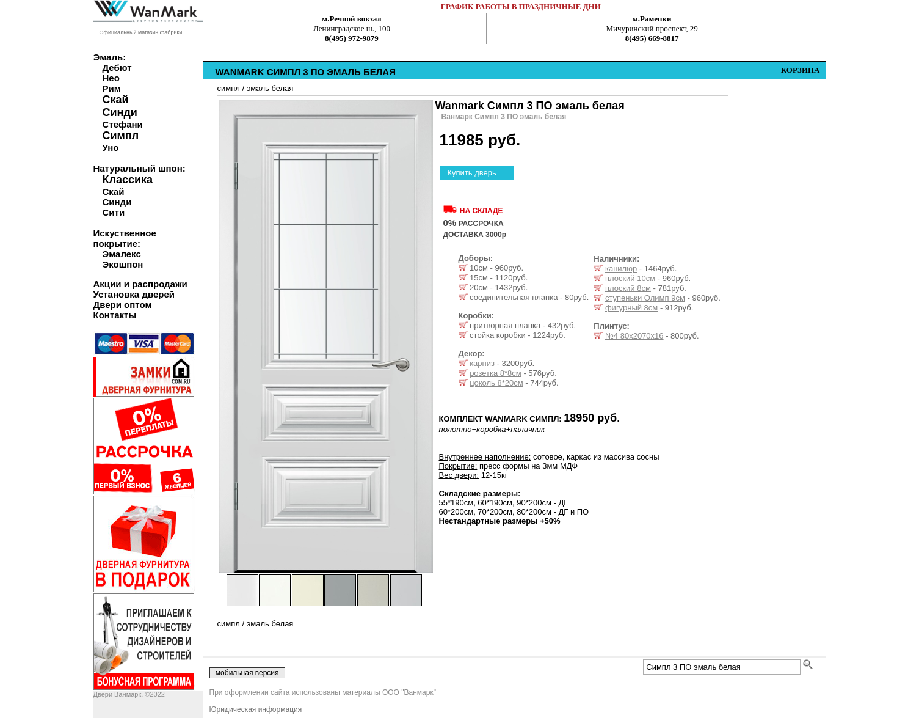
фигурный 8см (631, 307)
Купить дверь (472, 172)
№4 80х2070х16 (634, 335)
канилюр (621, 268)
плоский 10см (630, 278)
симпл (228, 88)
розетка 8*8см (495, 373)
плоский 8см (628, 288)
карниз (482, 363)
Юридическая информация (255, 709)
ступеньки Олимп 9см (645, 297)
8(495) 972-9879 (352, 38)
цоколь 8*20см (496, 382)
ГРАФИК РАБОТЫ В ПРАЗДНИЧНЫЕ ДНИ (521, 6)
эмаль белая (270, 88)
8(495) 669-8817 (652, 38)
